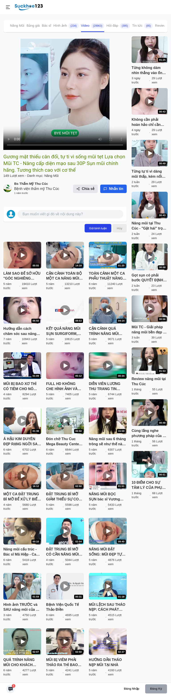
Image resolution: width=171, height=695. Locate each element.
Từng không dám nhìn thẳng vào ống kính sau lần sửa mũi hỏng (149, 71)
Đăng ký (156, 688)
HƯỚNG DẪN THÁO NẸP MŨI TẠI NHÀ (105, 662)
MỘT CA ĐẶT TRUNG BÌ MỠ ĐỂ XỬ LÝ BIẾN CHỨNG (21, 497)
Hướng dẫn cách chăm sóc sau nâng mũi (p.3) (20, 331)
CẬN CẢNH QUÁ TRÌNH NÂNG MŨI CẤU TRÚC (104, 331)
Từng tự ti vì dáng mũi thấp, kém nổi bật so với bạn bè (147, 174)
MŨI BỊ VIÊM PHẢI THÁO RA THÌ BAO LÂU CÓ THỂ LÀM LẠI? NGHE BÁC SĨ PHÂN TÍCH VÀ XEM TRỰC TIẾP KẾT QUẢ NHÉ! (63, 663)
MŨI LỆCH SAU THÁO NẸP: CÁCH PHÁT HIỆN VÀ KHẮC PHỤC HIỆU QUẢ (107, 607)
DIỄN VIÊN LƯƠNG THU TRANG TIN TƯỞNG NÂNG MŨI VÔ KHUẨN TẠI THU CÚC (105, 387)
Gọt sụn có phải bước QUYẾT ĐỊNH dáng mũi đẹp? (147, 278)
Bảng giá (33, 25)
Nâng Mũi (17, 25)
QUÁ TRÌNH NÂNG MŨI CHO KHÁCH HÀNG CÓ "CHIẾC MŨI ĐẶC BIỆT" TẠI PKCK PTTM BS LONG (22, 663)
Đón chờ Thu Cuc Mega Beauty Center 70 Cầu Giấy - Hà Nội (63, 442)
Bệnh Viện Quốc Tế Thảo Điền (62, 607)
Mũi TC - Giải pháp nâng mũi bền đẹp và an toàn (149, 330)
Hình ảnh (66, 25)
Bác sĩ (46, 25)
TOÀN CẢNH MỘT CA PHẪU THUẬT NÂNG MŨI (107, 276)
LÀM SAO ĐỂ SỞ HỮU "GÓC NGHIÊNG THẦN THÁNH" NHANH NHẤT (21, 276)
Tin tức (142, 25)
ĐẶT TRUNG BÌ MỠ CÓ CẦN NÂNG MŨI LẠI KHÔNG (62, 552)
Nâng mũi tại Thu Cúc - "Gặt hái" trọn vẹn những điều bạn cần (149, 226)
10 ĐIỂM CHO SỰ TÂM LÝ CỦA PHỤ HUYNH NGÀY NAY (148, 485)
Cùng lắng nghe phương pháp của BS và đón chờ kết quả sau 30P (150, 434)
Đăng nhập (131, 688)
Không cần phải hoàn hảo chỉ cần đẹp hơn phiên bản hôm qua (147, 122)
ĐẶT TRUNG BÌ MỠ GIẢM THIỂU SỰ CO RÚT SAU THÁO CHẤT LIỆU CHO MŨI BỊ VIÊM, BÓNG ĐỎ (64, 497)
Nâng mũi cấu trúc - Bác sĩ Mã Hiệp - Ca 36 (20, 552)
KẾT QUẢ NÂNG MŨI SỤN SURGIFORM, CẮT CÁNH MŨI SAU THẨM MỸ (63, 331)
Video (92, 25)
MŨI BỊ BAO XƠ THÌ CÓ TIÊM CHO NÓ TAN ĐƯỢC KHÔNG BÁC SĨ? (20, 387)
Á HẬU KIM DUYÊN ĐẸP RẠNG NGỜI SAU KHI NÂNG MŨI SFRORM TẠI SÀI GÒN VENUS (21, 442)
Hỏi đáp (118, 25)
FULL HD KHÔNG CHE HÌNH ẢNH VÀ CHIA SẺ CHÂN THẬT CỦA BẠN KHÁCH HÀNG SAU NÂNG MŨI (63, 387)
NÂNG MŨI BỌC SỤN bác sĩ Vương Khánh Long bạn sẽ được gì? (105, 497)
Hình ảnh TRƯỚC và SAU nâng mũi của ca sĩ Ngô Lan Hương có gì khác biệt (21, 607)
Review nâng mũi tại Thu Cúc (149, 381)
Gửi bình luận (98, 228)
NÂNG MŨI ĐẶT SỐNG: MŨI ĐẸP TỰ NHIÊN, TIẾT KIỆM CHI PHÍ (107, 552)
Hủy (119, 228)
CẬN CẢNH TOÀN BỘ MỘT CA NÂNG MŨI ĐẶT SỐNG (64, 276)
